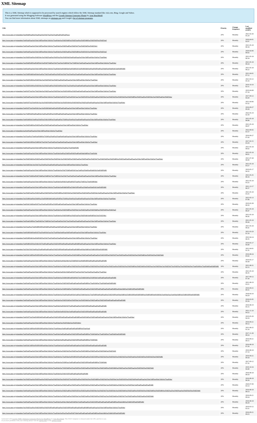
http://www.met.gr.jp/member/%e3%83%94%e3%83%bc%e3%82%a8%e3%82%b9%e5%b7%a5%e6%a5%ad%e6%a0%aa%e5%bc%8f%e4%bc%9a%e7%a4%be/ (59, 85)
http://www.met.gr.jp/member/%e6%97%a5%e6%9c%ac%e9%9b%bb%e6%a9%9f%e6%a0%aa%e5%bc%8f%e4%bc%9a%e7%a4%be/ (49, 108)
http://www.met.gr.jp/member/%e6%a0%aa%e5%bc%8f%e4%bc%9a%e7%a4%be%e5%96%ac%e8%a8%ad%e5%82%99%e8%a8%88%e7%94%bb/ (54, 362)
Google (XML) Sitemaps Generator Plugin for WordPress (31, 419)
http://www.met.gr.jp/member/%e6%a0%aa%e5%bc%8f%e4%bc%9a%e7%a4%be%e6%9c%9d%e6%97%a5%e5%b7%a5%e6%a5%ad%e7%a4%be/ (54, 272)
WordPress (47, 15)
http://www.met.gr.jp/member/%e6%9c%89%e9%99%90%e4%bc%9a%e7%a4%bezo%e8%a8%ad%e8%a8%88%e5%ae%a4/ (46, 328)
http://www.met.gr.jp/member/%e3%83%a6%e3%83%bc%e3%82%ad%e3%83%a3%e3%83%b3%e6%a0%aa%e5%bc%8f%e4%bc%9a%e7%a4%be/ (54, 57)
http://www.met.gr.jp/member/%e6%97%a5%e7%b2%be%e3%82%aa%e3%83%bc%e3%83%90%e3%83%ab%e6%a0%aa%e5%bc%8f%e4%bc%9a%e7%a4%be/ (59, 91)
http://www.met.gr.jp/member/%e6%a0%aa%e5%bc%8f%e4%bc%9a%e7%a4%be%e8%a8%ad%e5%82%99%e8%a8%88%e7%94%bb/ (50, 340)
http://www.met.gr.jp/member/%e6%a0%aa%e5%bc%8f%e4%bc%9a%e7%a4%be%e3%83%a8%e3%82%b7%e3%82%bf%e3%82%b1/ (49, 46)
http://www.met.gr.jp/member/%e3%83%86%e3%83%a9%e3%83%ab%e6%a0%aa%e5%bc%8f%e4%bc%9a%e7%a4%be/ (45, 125)
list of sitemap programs (83, 18)
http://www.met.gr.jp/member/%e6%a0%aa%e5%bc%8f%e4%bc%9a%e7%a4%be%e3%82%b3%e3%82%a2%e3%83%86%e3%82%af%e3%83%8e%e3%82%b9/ (59, 351)
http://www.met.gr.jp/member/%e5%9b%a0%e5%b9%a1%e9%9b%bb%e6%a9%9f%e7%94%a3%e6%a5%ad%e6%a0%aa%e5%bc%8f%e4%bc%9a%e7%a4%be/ (59, 198)
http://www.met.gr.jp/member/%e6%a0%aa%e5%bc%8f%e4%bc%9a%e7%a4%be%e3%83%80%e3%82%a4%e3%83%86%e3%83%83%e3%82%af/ (54, 40)
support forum (56, 420)
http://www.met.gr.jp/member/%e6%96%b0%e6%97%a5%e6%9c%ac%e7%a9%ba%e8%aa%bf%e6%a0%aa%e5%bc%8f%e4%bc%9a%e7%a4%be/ (54, 232)
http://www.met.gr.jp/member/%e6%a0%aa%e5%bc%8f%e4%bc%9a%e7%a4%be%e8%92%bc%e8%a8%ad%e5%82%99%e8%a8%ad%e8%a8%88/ (54, 311)
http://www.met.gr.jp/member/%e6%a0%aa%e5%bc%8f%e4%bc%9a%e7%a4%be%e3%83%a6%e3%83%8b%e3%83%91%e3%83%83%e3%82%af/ (54, 52)
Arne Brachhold (95, 15)
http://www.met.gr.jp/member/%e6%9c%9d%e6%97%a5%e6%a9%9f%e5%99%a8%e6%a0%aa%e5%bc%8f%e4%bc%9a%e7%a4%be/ (49, 204)
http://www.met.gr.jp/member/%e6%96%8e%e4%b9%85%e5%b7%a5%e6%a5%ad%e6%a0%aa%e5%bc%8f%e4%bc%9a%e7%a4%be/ (49, 238)
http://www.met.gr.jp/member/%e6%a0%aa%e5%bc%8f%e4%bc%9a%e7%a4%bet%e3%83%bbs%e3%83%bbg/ (41, 323)
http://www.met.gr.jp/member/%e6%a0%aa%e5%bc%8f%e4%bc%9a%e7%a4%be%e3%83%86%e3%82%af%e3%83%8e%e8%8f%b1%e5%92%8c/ (54, 215)
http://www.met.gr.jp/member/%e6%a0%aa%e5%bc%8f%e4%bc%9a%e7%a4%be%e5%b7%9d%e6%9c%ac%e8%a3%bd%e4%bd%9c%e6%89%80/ (54, 170)
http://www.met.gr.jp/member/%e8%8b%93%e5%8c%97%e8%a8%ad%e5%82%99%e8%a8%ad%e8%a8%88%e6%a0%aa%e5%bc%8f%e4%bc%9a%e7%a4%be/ (59, 244)
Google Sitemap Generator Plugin (72, 15)
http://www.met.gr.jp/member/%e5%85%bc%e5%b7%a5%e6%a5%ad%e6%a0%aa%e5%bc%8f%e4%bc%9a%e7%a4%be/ (45, 165)
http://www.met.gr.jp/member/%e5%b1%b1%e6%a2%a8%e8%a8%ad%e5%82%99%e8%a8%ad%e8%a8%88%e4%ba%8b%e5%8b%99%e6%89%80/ (54, 249)
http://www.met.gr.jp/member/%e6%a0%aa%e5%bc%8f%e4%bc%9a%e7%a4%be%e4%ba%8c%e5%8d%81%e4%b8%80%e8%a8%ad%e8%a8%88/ (54, 261)
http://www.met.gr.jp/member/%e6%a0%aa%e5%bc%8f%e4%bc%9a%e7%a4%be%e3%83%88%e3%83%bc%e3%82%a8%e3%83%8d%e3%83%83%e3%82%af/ (59, 210)
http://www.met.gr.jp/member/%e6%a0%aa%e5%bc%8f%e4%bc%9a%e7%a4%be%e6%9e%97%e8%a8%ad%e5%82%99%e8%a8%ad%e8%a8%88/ (54, 306)
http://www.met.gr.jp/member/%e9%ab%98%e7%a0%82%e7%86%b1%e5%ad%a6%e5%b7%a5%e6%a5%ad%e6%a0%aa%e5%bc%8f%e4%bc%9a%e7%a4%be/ (59, 221)
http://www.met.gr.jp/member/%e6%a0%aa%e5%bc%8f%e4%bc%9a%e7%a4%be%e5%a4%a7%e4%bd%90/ (40, 148)
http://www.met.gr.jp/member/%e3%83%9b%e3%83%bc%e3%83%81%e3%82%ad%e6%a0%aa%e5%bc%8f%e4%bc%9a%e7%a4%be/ (50, 80)
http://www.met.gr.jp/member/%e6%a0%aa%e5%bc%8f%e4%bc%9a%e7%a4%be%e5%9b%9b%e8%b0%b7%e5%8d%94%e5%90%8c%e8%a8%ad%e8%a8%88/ (59, 277)
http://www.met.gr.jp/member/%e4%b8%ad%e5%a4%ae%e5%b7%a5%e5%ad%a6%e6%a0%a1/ (36, 35)
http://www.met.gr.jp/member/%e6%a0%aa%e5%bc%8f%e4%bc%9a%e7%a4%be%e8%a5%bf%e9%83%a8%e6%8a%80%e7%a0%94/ (49, 153)
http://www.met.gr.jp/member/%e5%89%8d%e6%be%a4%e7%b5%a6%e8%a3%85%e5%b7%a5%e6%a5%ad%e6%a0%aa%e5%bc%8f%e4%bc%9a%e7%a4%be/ (59, 74)
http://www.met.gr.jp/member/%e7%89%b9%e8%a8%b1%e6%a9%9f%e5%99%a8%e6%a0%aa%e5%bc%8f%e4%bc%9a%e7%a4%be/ (49, 114)
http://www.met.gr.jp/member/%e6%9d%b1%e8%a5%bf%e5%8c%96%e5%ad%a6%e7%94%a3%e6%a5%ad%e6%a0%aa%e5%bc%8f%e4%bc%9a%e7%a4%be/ (59, 119)
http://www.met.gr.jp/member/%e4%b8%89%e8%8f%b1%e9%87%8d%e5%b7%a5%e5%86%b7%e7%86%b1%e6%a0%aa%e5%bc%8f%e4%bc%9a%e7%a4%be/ (59, 63)
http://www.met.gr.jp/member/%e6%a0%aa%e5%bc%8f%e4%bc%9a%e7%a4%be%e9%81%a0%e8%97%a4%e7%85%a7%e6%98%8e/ (49, 181)
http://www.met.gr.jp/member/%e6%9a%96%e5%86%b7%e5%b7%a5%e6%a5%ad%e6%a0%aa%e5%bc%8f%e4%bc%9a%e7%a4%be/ (49, 142)
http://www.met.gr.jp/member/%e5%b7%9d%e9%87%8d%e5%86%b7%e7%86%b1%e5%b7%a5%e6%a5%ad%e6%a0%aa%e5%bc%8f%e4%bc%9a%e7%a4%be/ (59, 176)
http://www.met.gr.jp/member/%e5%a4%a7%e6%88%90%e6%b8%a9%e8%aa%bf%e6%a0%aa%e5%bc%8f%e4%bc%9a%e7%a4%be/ (49, 227)
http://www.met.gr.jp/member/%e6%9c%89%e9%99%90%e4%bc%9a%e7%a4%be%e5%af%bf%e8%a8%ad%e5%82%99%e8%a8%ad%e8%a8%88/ (54, 345)
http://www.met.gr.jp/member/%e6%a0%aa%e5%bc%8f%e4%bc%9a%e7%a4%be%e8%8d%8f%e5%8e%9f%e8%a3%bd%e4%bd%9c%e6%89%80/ (54, 187)
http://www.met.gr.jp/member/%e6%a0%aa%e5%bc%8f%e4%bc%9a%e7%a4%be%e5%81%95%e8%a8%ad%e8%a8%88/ (45, 374)
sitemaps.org (56, 18)
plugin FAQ (43, 420)
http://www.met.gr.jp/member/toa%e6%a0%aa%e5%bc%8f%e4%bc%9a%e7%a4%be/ (32, 131)
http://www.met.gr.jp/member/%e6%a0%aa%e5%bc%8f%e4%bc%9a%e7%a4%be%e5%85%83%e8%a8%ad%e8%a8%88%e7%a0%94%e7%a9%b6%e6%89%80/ (59, 283)
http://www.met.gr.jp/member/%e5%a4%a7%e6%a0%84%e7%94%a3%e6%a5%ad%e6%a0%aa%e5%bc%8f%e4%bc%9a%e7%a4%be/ (49, 136)
